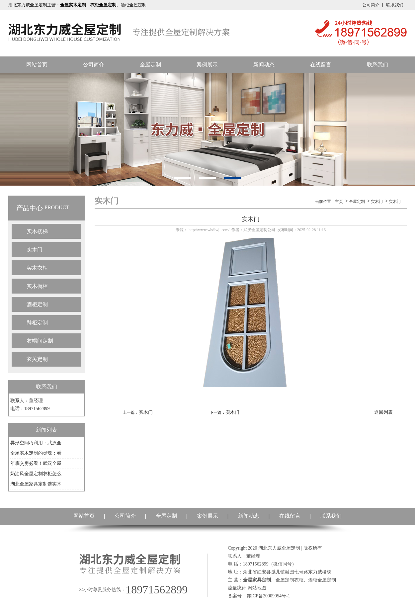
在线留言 (320, 64)
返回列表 (383, 412)
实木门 (34, 249)
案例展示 (207, 64)
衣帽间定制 (40, 341)
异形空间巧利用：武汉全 (35, 442)
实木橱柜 (37, 286)
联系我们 (394, 4)
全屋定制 (150, 64)
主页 (339, 201)
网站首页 (36, 64)
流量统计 (237, 587)
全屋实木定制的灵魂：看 (35, 453)
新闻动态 (264, 64)
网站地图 (257, 587)
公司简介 (370, 4)
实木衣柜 (37, 268)
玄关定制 (37, 359)
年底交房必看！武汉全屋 (35, 463)
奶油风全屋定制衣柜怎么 (35, 473)
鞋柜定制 (37, 322)
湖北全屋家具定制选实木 (35, 483)
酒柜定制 (37, 304)
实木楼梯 (37, 231)
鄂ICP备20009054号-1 (268, 595)
